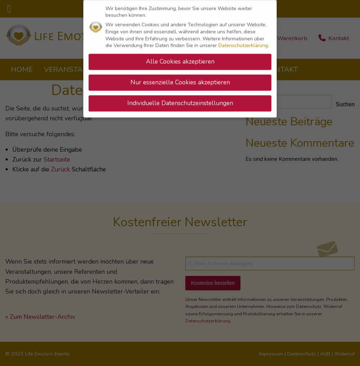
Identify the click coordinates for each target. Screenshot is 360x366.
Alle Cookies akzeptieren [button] (180, 59)
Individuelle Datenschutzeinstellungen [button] (180, 101)
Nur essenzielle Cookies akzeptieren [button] (180, 80)
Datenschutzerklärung (243, 43)
